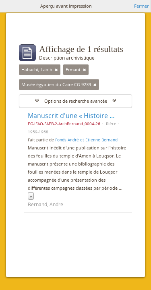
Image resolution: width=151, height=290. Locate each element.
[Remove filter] (56, 70)
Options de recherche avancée (75, 101)
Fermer (141, 6)
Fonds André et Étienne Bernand (86, 140)
